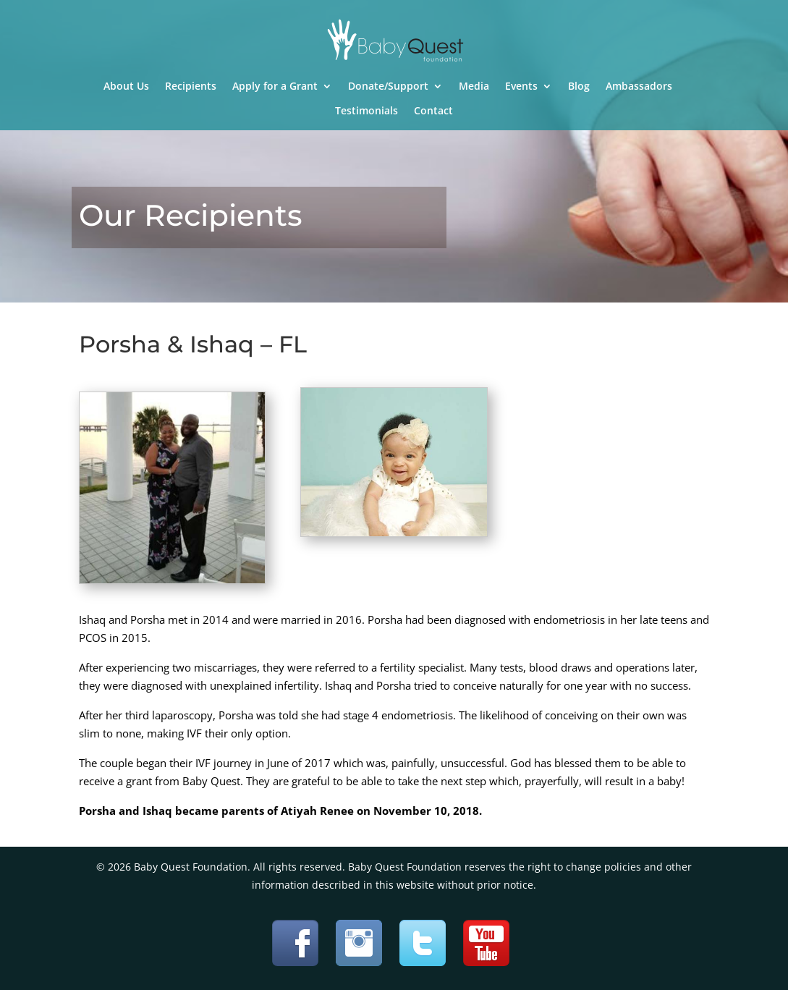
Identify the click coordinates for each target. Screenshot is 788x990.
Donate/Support (388, 87)
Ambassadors (639, 87)
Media (474, 87)
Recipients (190, 87)
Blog (579, 87)
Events (521, 87)
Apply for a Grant (275, 87)
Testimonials (366, 111)
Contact (433, 111)
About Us (126, 87)
